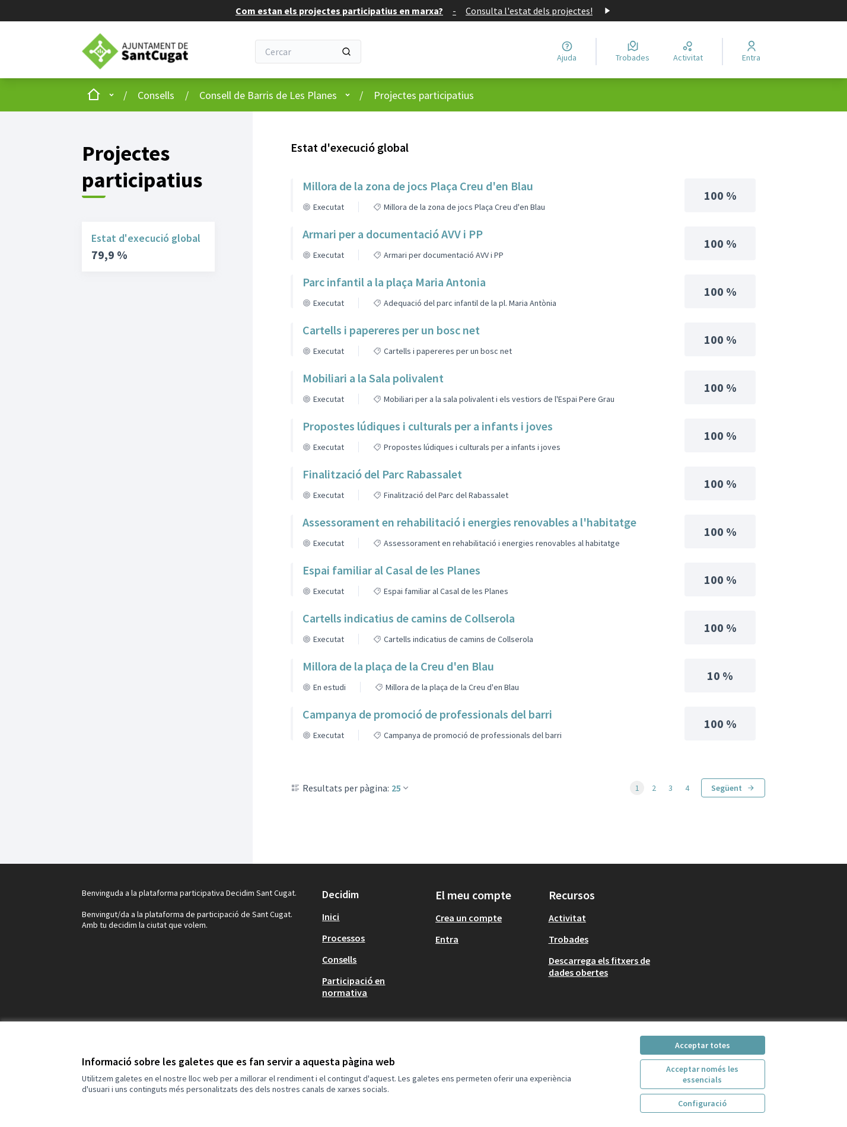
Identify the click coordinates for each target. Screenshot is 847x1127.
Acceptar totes (702, 1045)
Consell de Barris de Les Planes (268, 95)
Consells (156, 95)
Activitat (567, 918)
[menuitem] (374, 916)
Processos (343, 938)
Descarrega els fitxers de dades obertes (599, 966)
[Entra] (751, 51)
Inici (330, 916)
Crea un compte (468, 918)
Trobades (568, 939)
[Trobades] (632, 51)
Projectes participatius (424, 95)
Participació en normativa (353, 986)
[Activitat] (688, 51)
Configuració (702, 1103)
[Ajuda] (566, 51)
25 (400, 788)
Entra (446, 939)
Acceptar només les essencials (702, 1074)
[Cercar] (308, 51)
